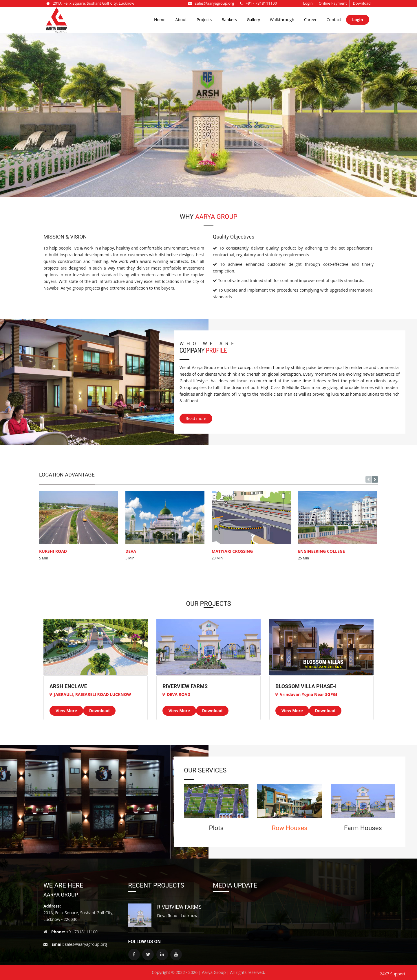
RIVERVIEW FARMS (179, 907)
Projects (204, 19)
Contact (334, 19)
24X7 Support (392, 974)
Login (308, 3)
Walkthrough (282, 19)
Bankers (229, 19)
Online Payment (333, 3)
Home (160, 19)
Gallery (253, 19)
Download (362, 3)
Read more (196, 418)
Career (310, 19)
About (180, 19)
